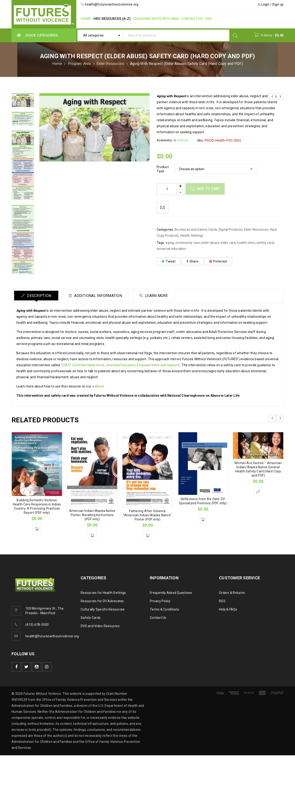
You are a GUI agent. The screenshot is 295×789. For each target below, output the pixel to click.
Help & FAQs (228, 609)
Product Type (163, 169)
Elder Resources (110, 63)
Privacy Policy (160, 601)
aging (169, 243)
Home (57, 63)
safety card (265, 243)
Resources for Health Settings (103, 593)
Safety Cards (90, 618)
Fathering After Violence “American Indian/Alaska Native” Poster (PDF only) (147, 515)
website (98, 386)
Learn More (156, 295)
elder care (228, 243)
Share (192, 261)
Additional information (98, 295)
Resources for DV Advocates (102, 601)
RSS (222, 601)
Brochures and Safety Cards (196, 229)
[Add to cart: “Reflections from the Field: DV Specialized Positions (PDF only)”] (202, 519)
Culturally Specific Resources (102, 609)
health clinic (246, 243)
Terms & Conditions (164, 609)
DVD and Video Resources (100, 626)
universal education (171, 249)
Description (38, 295)
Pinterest (218, 261)
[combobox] (100, 35)
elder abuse (210, 243)
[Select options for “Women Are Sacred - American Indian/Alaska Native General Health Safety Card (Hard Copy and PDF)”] (258, 491)
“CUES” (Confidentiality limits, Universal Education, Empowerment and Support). (121, 365)
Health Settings (192, 235)
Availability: (164, 140)
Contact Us (158, 618)
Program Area (79, 63)
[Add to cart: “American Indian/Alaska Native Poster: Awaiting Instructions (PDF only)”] (92, 535)
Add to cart (208, 189)
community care (187, 243)
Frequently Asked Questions (171, 593)
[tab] (36, 295)
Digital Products (230, 229)
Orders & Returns (232, 593)
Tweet (169, 261)
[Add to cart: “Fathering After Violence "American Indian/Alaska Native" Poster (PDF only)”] (147, 535)
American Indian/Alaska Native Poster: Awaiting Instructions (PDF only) (92, 515)
